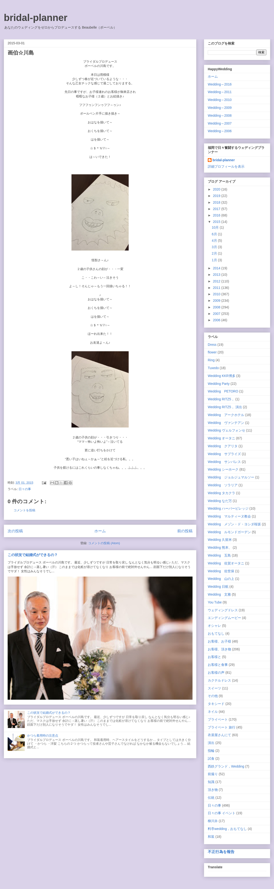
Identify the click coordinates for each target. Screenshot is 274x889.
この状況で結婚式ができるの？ (33, 555)
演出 (211, 743)
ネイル (213, 711)
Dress (212, 345)
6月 (215, 234)
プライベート (218, 719)
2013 (217, 274)
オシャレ (214, 626)
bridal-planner (35, 17)
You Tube (215, 602)
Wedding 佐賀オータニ (226, 563)
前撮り (213, 774)
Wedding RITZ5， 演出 (225, 407)
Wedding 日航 (218, 586)
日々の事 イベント (221, 813)
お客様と (214, 657)
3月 (215, 247)
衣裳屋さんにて (219, 735)
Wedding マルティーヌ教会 (229, 516)
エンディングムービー (224, 618)
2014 (217, 268)
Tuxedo (213, 368)
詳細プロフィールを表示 (226, 166)
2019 (217, 196)
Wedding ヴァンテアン (226, 423)
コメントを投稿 (24, 510)
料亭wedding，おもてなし (227, 829)
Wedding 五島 (219, 555)
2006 (217, 320)
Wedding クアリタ (223, 446)
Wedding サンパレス (224, 462)
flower (212, 352)
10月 (216, 227)
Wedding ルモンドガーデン (229, 532)
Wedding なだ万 (220, 501)
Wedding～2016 (220, 84)
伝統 (211, 797)
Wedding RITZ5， (221, 399)
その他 (213, 696)
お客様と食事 (218, 665)
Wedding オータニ (221, 438)
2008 (217, 307)
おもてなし (216, 633)
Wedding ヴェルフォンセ (226, 430)
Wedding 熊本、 (220, 547)
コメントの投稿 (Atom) (104, 543)
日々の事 (25, 489)
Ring (211, 360)
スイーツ (214, 688)
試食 (211, 758)
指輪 (211, 751)
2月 (215, 253)
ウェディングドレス (223, 610)
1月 (215, 260)
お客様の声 (216, 672)
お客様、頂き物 (219, 649)
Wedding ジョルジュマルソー (231, 477)
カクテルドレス (219, 680)
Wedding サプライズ (224, 454)
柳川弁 (213, 821)
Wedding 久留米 (220, 540)
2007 (217, 314)
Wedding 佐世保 (221, 571)
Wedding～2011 (220, 92)
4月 (215, 240)
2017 (217, 209)
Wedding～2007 (220, 123)
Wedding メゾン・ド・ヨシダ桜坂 (234, 524)
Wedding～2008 (220, 115)
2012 (217, 281)
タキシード (216, 704)
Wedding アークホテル (226, 415)
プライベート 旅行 (221, 727)
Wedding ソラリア (223, 485)
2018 (217, 202)
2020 (217, 189)
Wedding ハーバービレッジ (228, 508)
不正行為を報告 (221, 851)
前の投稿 (185, 531)
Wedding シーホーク (223, 469)
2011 (217, 288)
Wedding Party (219, 384)
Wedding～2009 (220, 108)
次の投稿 (15, 531)
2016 (217, 215)
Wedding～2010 (220, 100)
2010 (217, 294)
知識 (211, 782)
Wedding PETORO (223, 391)
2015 (217, 222)
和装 (211, 837)
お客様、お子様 (219, 641)
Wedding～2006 (220, 131)
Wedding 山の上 (221, 579)
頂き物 (213, 790)
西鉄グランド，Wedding (226, 766)
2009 (217, 300)
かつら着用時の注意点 (42, 735)
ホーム (100, 531)
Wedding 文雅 (219, 594)
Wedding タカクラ (221, 493)
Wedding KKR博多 (221, 376)
